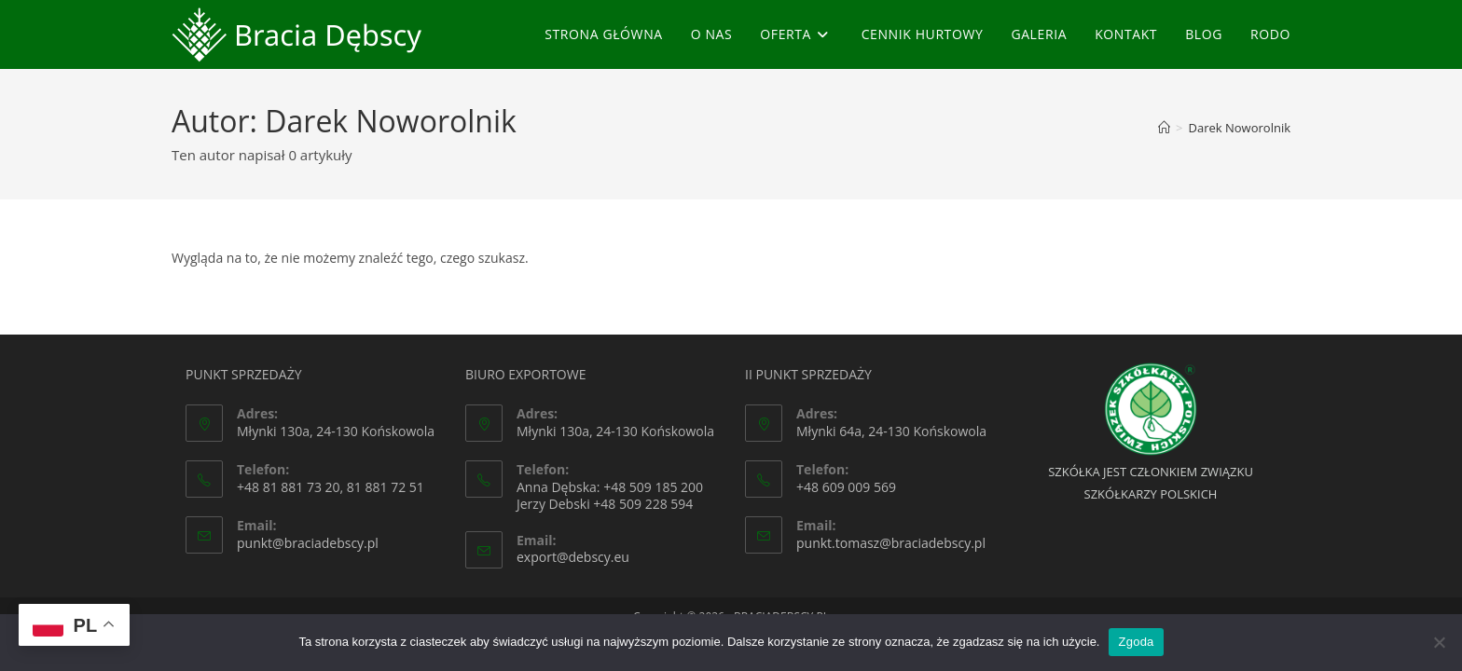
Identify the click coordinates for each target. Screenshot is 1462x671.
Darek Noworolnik (1239, 127)
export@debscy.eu (573, 557)
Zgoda (1135, 642)
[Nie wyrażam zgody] (1438, 642)
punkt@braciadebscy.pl (308, 543)
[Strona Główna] (1164, 127)
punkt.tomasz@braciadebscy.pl (891, 543)
